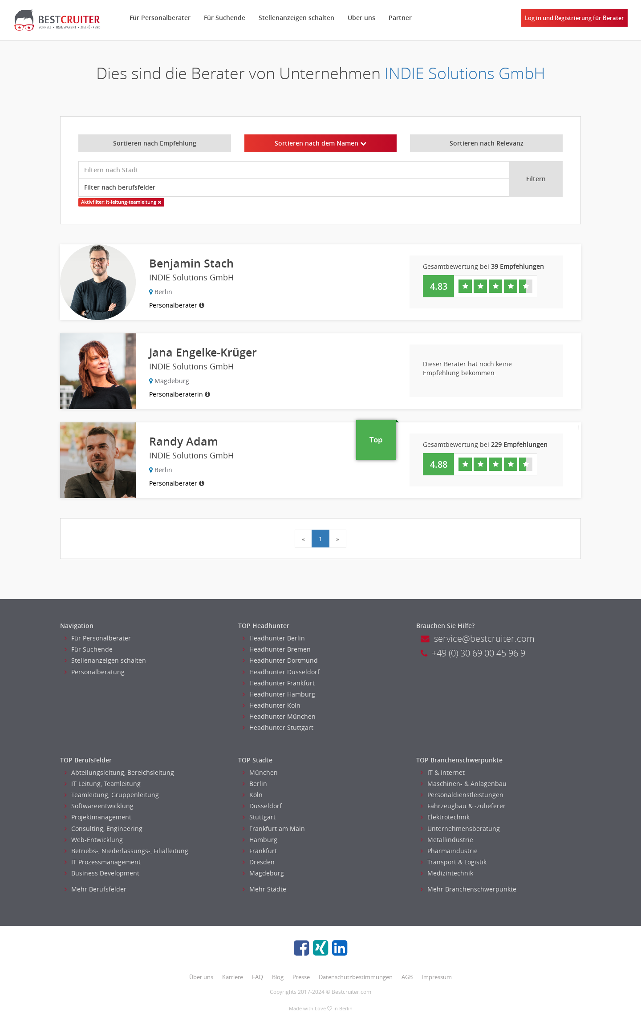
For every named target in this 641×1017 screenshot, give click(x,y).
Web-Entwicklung (94, 839)
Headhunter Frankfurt (279, 683)
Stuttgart (259, 817)
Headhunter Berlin (274, 638)
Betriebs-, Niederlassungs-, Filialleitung (126, 851)
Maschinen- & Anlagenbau (464, 783)
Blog (278, 977)
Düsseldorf (262, 806)
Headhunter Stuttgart (278, 727)
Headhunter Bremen (277, 649)
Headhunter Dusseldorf (281, 672)
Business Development (102, 873)
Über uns (361, 17)
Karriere (232, 977)
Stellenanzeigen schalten (296, 17)
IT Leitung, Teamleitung (103, 783)
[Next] (337, 538)
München (260, 772)
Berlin (255, 783)
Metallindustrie (447, 839)
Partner (400, 17)
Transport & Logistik (454, 862)
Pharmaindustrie (449, 851)
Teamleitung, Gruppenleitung (112, 794)
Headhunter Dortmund (280, 660)
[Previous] (303, 538)
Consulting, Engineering (103, 828)
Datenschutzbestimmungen (356, 977)
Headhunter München (279, 716)
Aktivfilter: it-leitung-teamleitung (121, 202)
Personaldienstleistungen (462, 794)
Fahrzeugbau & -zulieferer (463, 806)
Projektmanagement (98, 817)
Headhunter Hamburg (279, 694)
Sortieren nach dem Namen (320, 143)
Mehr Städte (264, 889)
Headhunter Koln (271, 705)
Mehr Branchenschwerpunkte (468, 889)
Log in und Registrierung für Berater (574, 18)
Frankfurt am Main (274, 828)
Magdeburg (263, 873)
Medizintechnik (447, 873)
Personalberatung (95, 672)
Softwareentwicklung (99, 806)
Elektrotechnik (445, 817)
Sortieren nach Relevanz (486, 143)
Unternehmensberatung (460, 828)
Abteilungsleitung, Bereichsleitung (119, 772)
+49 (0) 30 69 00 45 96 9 (473, 653)
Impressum (437, 977)
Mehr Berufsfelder (95, 889)
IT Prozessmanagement (103, 862)
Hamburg (260, 839)
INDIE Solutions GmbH (465, 73)
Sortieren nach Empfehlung (154, 143)
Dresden (259, 862)
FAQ (257, 977)
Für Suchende (224, 17)
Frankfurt (260, 851)
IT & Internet (443, 772)
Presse (301, 977)
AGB (407, 977)
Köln (253, 794)
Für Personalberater (160, 17)
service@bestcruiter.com (478, 638)
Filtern (536, 178)
